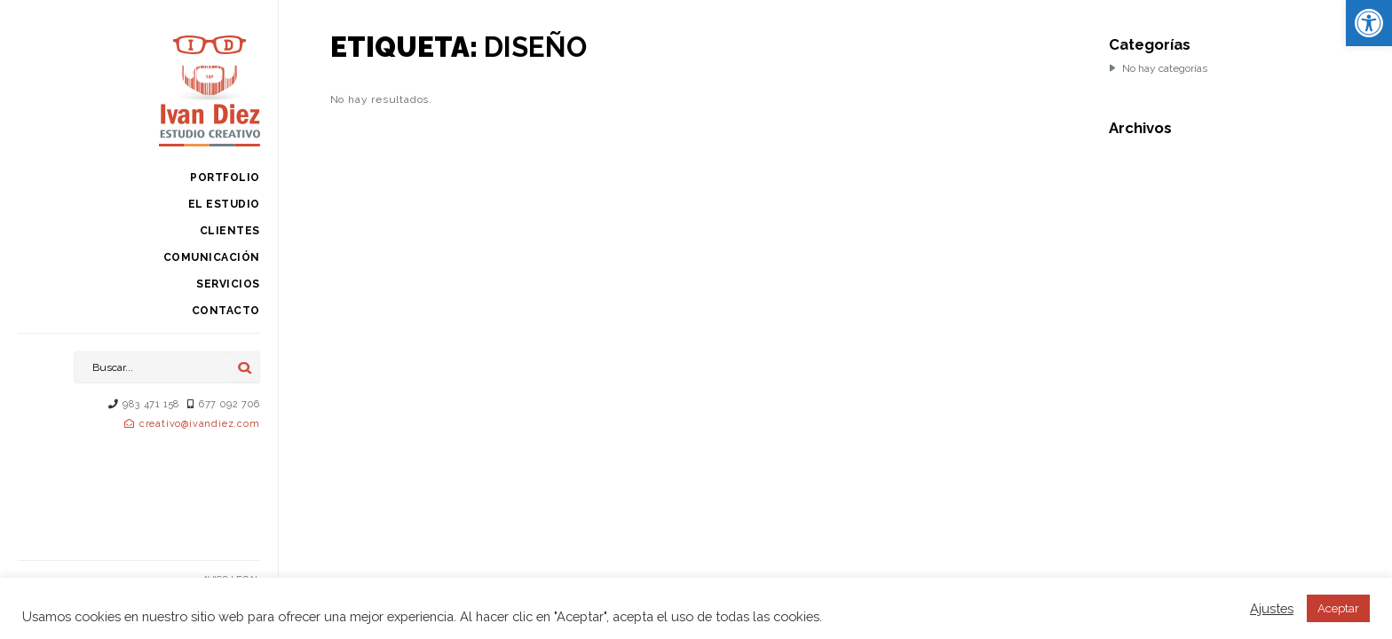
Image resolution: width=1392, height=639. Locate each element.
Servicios (228, 284)
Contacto (226, 310)
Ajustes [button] (1271, 608)
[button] (1369, 23)
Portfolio (225, 177)
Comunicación (211, 257)
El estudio (224, 204)
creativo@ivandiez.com (199, 424)
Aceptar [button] (1338, 608)
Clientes (230, 231)
